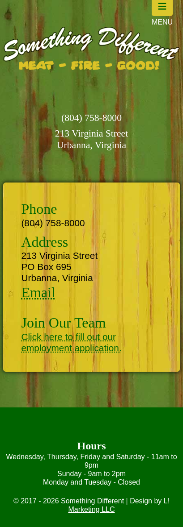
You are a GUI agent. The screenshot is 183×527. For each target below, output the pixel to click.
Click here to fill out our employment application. (71, 342)
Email (38, 292)
